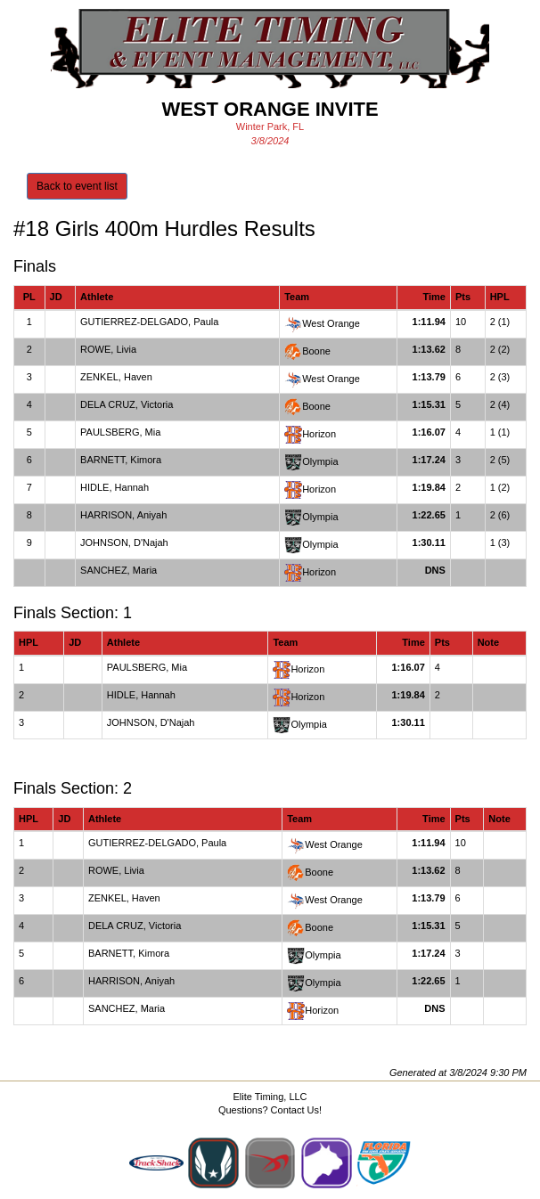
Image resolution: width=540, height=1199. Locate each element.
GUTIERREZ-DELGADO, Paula (149, 321)
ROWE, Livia (108, 349)
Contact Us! (296, 1110)
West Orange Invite (269, 109)
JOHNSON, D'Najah (124, 542)
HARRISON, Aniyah (123, 515)
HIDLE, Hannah (114, 487)
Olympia (320, 461)
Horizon (319, 433)
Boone (316, 351)
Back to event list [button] (77, 186)
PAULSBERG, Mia (120, 432)
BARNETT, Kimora (120, 459)
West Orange (331, 323)
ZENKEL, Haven (116, 376)
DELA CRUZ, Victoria (126, 404)
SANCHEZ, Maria (118, 570)
